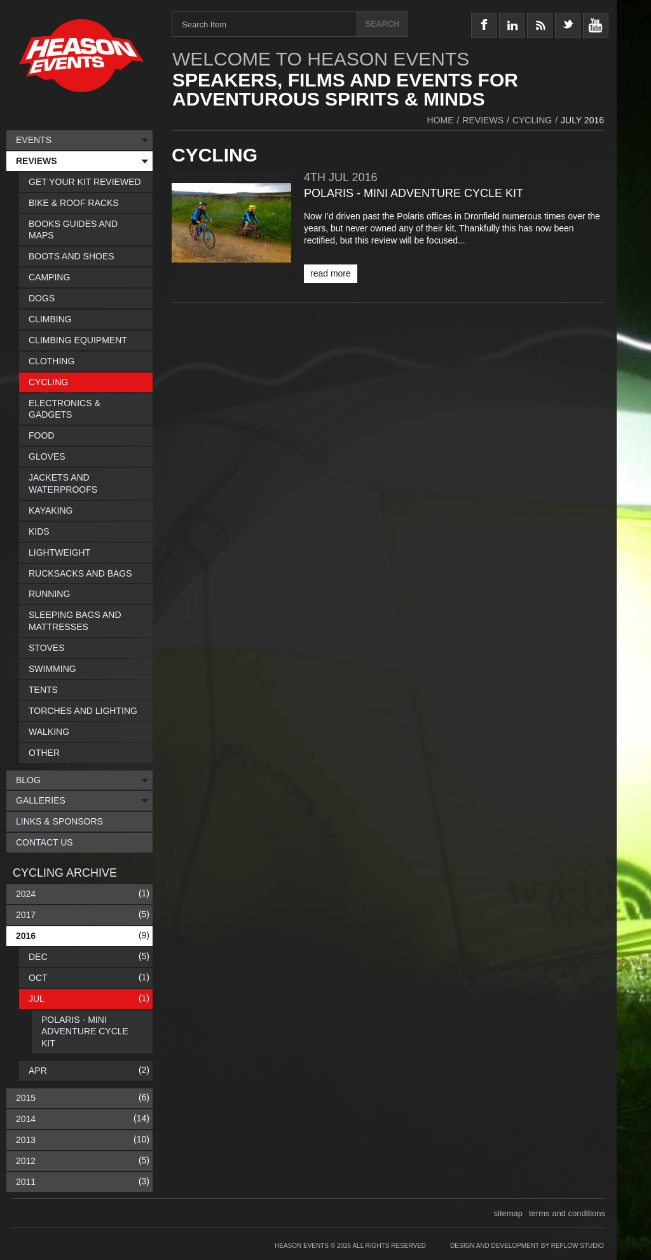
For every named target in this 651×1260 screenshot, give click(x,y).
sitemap (508, 1213)
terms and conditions (567, 1213)
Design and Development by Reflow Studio (527, 1245)
